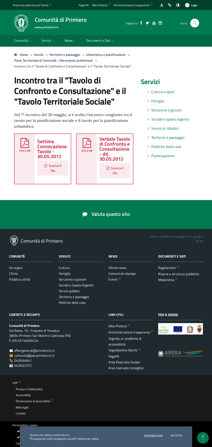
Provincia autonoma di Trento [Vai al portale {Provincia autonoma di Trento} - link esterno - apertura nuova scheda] (30, 5)
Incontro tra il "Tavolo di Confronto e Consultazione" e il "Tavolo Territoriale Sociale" (72, 66)
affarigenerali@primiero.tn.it (34, 350)
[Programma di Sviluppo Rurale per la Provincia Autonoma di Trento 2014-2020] (180, 332)
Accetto (176, 435)
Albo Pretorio (117, 326)
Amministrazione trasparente (129, 332)
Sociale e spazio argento (167, 119)
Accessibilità (23, 395)
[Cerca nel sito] (194, 23)
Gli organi (16, 267)
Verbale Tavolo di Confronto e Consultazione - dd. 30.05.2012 (114, 148)
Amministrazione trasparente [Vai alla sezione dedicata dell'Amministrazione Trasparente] (132, 5)
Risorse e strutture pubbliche (178, 273)
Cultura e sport (160, 92)
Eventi (113, 279)
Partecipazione (160, 156)
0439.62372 (23, 365)
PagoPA (113, 356)
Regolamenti (167, 267)
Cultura (64, 267)
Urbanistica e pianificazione (105, 54)
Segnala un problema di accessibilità (124, 341)
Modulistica (166, 279)
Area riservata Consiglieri (126, 367)
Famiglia (155, 101)
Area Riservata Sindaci (124, 362)
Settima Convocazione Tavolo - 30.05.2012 (52, 149)
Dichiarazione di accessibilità (33, 401)
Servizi (48, 40)
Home (21, 54)
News (70, 40)
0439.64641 (23, 360)
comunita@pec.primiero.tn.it (34, 355)
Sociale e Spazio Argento (76, 285)
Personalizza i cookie (24, 425)
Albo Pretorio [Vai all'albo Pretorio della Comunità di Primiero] (99, 5)
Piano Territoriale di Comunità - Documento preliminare (53, 60)
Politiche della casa (163, 146)
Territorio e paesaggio (64, 54)
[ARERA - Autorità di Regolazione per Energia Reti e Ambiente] (180, 357)
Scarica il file (52, 168)
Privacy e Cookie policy (29, 389)
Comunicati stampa (122, 273)
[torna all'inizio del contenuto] (203, 438)
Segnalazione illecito (122, 350)
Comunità (22, 40)
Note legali (22, 407)
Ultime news (117, 267)
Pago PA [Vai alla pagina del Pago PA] (84, 5)
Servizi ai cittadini (162, 128)
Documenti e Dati (100, 40)
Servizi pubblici (69, 290)
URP (15, 383)
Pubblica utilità (19, 279)
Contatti (21, 413)
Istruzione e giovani (164, 110)
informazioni (153, 435)
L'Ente (13, 273)
